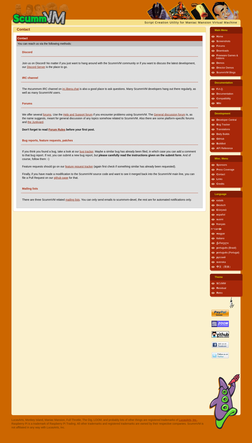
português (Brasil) (226, 247)
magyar (220, 233)
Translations (223, 129)
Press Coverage (225, 169)
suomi (219, 219)
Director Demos (225, 67)
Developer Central (226, 120)
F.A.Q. (219, 89)
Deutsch (221, 205)
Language (220, 194)
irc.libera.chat (70, 88)
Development (222, 113)
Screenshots (223, 41)
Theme (219, 277)
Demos (220, 63)
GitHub (220, 138)
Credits (220, 183)
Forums (220, 46)
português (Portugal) (227, 252)
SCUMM (221, 283)
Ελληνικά (221, 210)
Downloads (222, 50)
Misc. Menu (221, 158)
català (219, 200)
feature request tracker (79, 166)
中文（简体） (224, 266)
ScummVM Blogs (226, 72)
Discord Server (36, 67)
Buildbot (221, 143)
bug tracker (86, 151)
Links (219, 179)
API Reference (224, 148)
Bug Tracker (223, 124)
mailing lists (72, 199)
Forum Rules (56, 129)
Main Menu (221, 30)
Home (219, 36)
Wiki (218, 103)
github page (61, 177)
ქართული (222, 243)
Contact (220, 174)
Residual (221, 288)
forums (47, 114)
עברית (214, 229)
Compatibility (223, 98)
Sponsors (221, 165)
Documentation (224, 82)
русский (221, 257)
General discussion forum (169, 114)
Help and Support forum (78, 114)
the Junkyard (35, 122)
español (220, 214)
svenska (221, 262)
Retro (219, 293)
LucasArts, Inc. (188, 419)
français (220, 224)
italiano (220, 238)
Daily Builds (222, 134)
